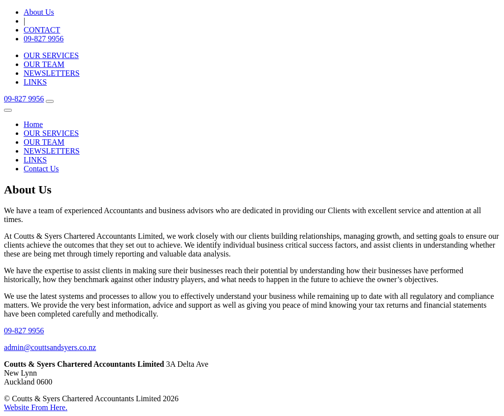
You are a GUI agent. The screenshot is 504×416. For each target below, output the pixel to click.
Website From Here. (35, 407)
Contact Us (41, 168)
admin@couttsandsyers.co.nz (50, 347)
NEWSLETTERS (52, 73)
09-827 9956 (43, 38)
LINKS (35, 82)
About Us (39, 12)
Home (33, 124)
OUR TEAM (44, 64)
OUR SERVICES (51, 55)
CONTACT (42, 30)
